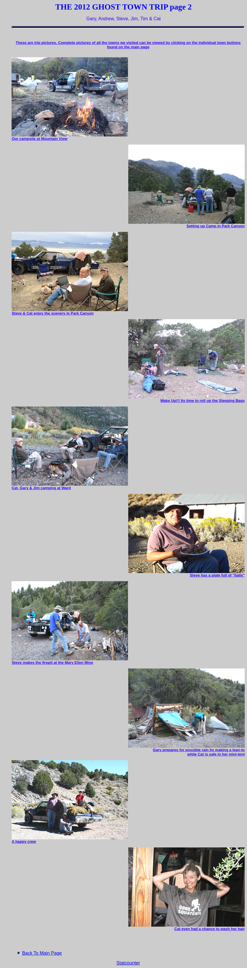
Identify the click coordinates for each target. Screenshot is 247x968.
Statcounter (128, 962)
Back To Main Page (42, 953)
